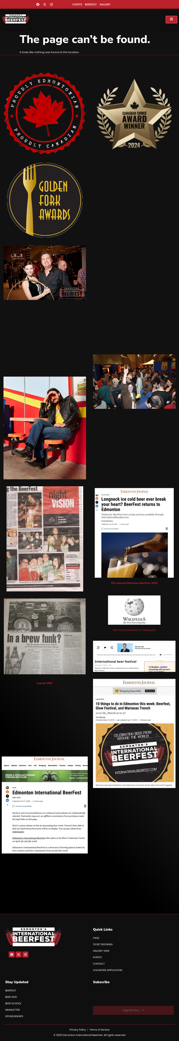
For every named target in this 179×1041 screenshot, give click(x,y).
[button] (47, 19)
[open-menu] (171, 19)
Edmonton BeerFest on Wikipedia (134, 630)
